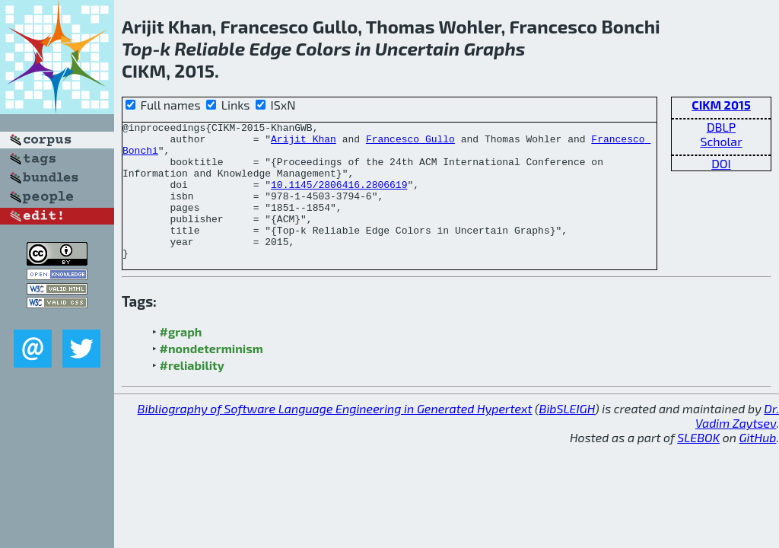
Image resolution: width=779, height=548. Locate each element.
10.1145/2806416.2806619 (339, 198)
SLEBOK (698, 464)
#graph (181, 359)
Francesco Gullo (410, 143)
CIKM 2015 (721, 104)
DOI (721, 163)
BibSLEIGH (567, 436)
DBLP (721, 126)
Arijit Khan (303, 143)
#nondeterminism (211, 375)
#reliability (192, 392)
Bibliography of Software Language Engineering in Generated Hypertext (335, 436)
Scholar (721, 141)
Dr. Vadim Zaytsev (737, 443)
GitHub (758, 464)
